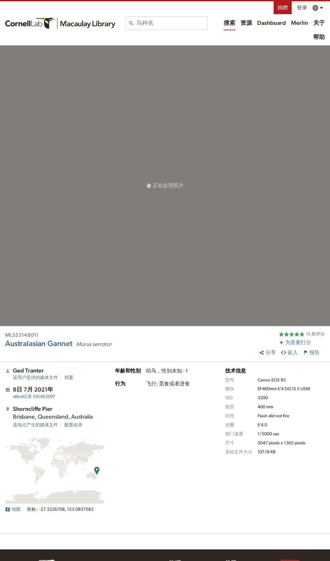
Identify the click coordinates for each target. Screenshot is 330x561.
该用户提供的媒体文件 (35, 377)
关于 (319, 23)
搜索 (229, 23)
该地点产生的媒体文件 (35, 425)
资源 (246, 23)
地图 (13, 509)
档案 (68, 377)
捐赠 (282, 7)
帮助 (319, 37)
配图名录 (73, 425)
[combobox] (171, 23)
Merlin (299, 23)
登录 (302, 7)
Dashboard (271, 23)
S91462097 (34, 396)
